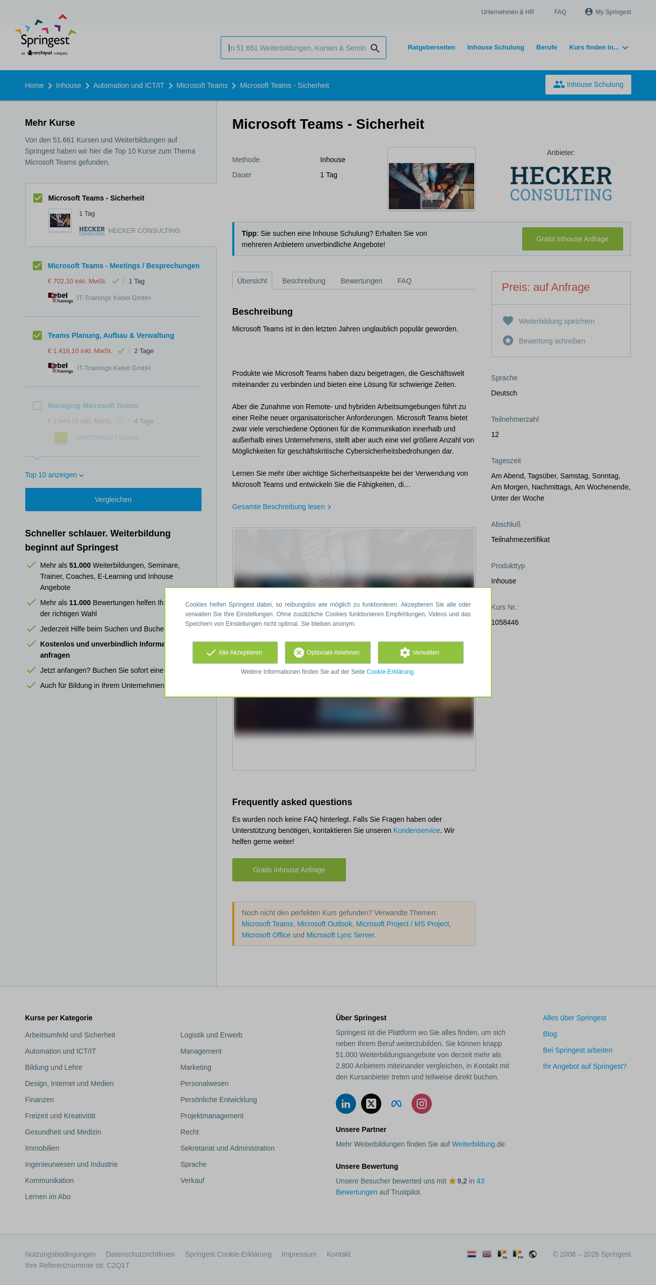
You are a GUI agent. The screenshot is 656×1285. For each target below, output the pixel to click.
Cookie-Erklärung (390, 671)
